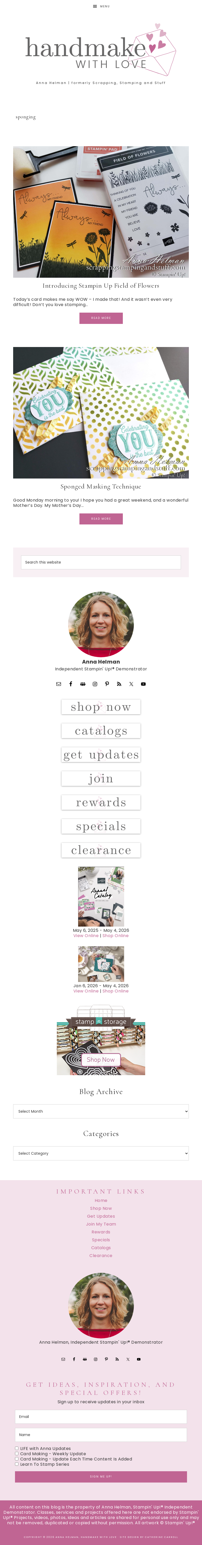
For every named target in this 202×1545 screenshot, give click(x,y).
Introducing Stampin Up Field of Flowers (101, 285)
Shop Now (101, 1208)
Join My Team (101, 1224)
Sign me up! (101, 1477)
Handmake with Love (101, 49)
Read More (101, 318)
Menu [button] (105, 6)
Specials (101, 1240)
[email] (101, 1417)
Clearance (101, 1256)
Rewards (101, 1232)
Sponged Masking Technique (101, 486)
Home (101, 1200)
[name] (101, 1435)
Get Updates (101, 1216)
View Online (86, 936)
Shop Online (116, 936)
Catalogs (101, 1248)
